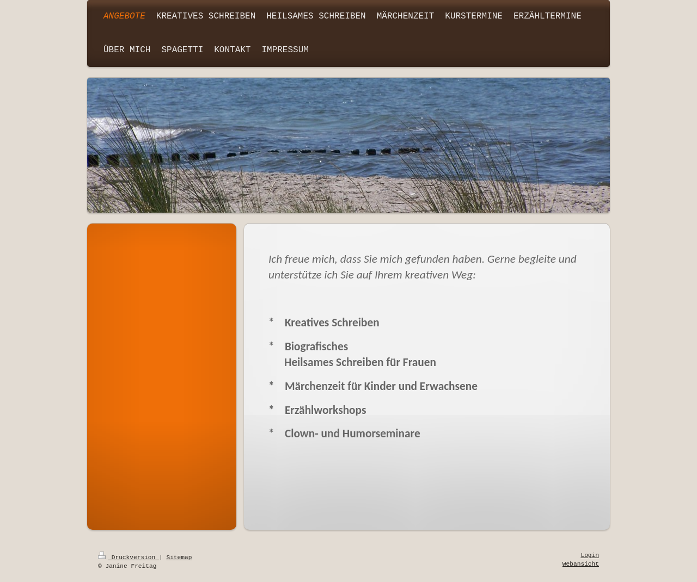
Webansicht (581, 564)
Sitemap (179, 557)
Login (589, 555)
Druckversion (128, 557)
